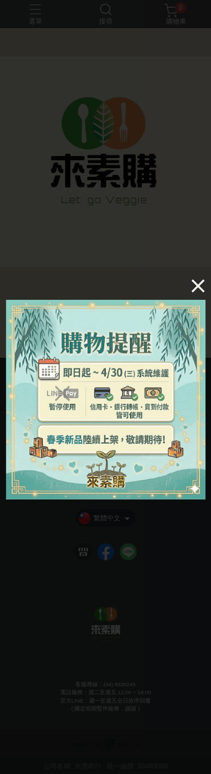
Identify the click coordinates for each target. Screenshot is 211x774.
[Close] (198, 285)
